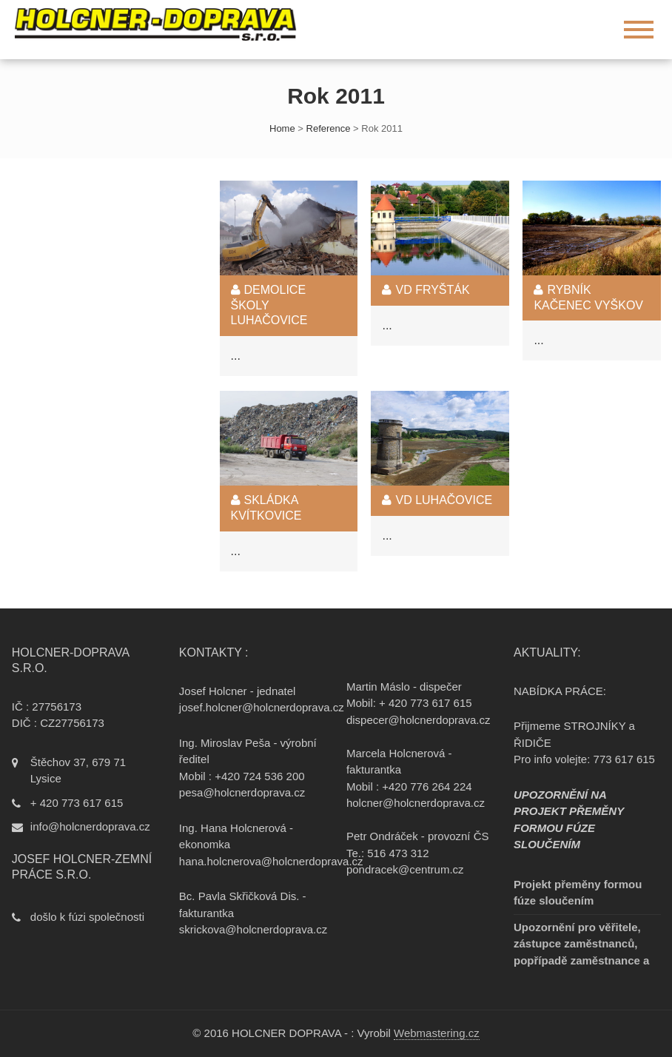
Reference (328, 128)
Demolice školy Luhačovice (269, 305)
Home (282, 128)
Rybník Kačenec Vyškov (588, 297)
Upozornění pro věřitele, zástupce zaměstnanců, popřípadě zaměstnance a (581, 944)
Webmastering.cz (437, 1033)
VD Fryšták (425, 289)
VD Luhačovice (437, 500)
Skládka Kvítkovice (266, 508)
